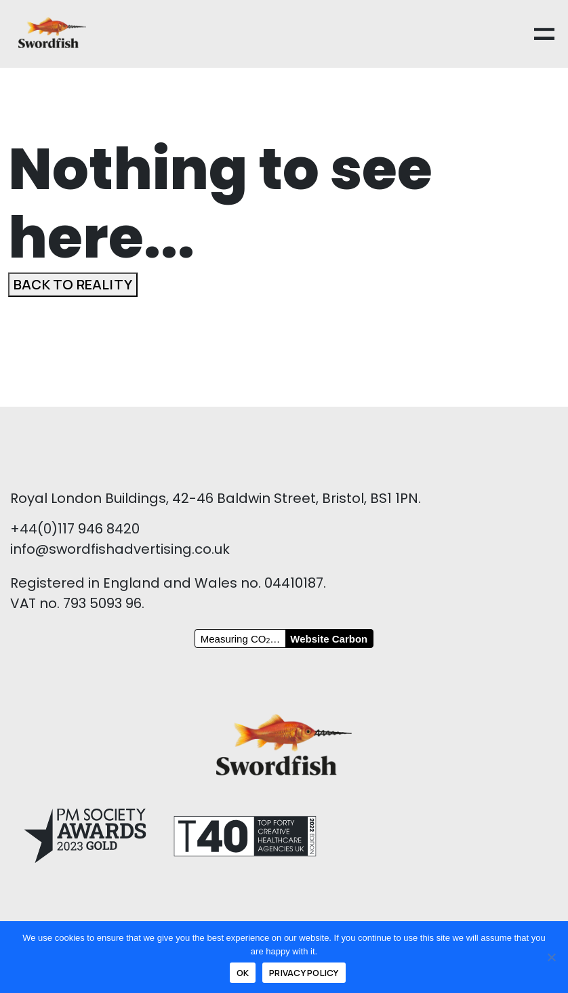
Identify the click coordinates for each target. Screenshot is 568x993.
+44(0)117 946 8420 (75, 528)
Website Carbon (328, 639)
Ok (243, 973)
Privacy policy (304, 973)
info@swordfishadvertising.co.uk (120, 549)
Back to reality (73, 284)
